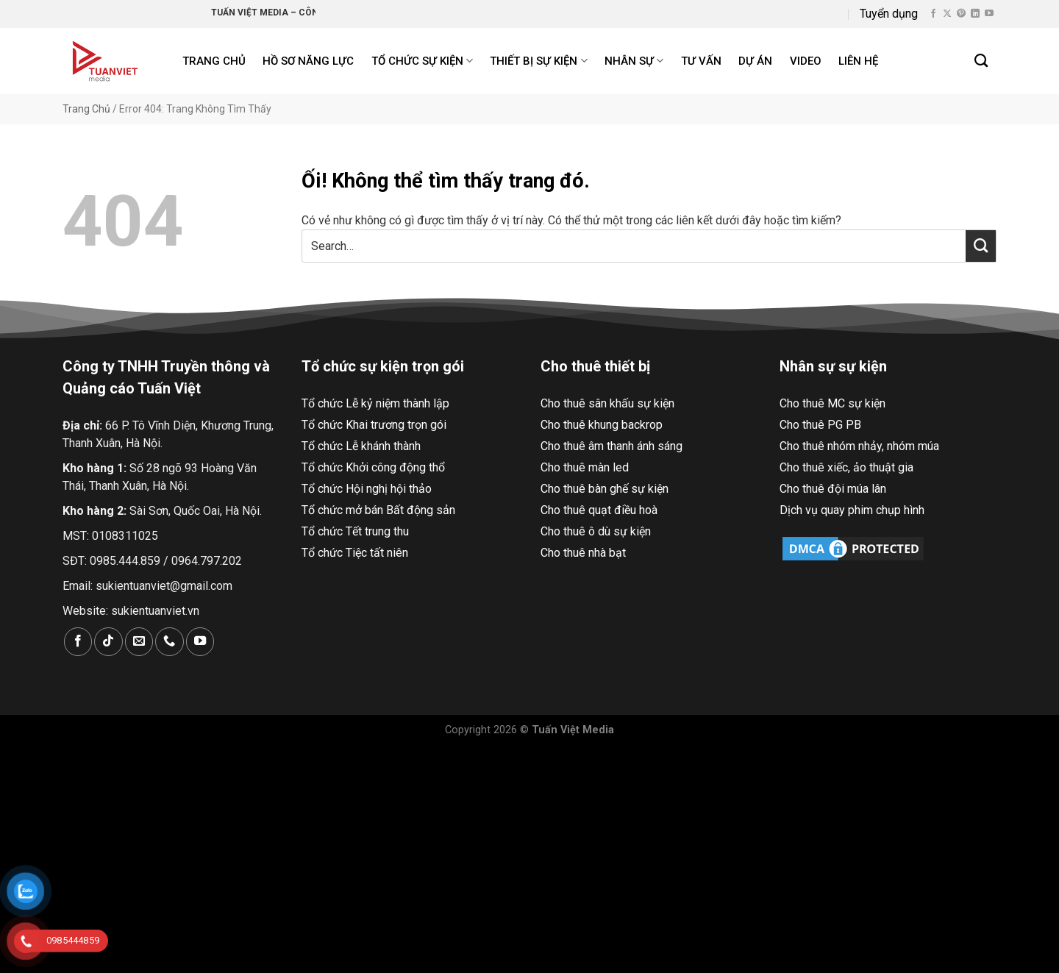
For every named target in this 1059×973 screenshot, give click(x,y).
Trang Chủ (86, 109)
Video (805, 61)
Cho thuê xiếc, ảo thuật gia (846, 467)
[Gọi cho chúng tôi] (169, 641)
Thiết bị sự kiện (538, 61)
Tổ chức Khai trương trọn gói (374, 425)
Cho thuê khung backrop (602, 425)
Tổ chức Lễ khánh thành (361, 446)
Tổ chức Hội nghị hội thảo (367, 489)
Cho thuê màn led (585, 467)
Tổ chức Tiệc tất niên (355, 553)
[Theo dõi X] (947, 14)
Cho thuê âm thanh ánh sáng (611, 446)
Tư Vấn (701, 61)
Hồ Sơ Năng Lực (308, 61)
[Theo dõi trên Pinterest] (961, 14)
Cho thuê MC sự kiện (832, 403)
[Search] (981, 61)
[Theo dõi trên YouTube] (989, 14)
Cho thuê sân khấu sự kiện (607, 403)
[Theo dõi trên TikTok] (108, 641)
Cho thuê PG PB (820, 425)
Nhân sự (634, 61)
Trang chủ (214, 61)
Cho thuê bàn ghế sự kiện (604, 489)
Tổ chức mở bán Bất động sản (378, 510)
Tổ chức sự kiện (422, 61)
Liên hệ (858, 61)
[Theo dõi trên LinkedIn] (975, 14)
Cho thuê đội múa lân (833, 489)
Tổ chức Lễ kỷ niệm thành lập (375, 403)
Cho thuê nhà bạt (583, 553)
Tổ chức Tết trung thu (355, 531)
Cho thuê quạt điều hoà (599, 510)
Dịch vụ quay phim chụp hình (852, 510)
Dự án (755, 61)
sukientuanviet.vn (155, 611)
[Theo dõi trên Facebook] (933, 14)
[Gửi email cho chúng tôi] (139, 641)
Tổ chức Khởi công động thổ (373, 467)
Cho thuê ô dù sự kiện (596, 531)
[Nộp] (981, 245)
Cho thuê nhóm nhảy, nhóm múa (859, 446)
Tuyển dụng (889, 14)
